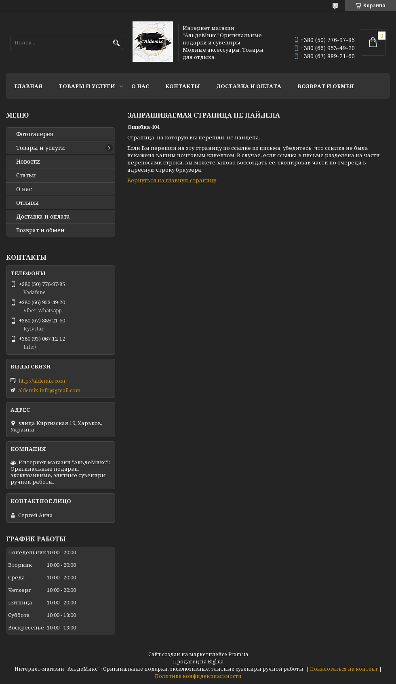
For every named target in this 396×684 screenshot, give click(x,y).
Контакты (182, 86)
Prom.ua (238, 654)
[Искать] (116, 43)
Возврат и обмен (325, 86)
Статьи (26, 175)
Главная (28, 86)
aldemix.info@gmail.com (49, 390)
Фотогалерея (34, 134)
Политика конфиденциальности (198, 676)
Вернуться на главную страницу (171, 180)
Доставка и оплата (248, 86)
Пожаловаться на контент (344, 668)
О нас (140, 86)
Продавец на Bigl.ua (198, 661)
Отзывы (27, 202)
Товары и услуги (87, 86)
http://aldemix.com (42, 380)
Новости (28, 161)
